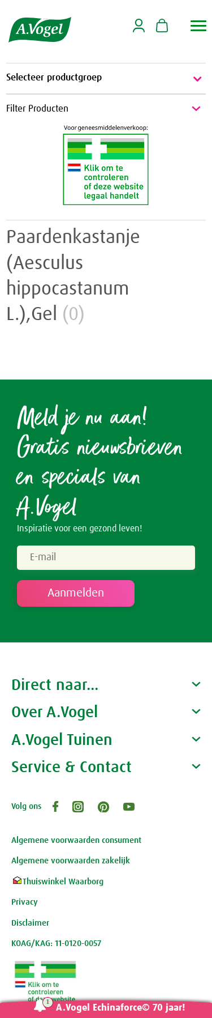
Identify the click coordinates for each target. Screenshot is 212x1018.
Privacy (24, 902)
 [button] (199, 25)
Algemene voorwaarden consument (76, 840)
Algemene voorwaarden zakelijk (70, 861)
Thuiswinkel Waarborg (57, 882)
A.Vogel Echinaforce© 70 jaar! (120, 1008)
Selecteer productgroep (106, 79)
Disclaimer (30, 923)
